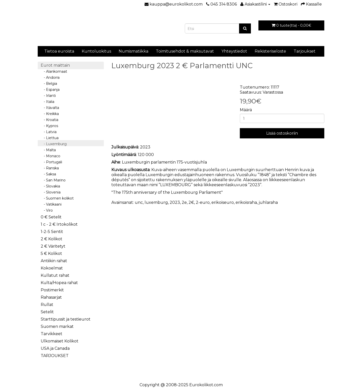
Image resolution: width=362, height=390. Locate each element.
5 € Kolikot (51, 253)
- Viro (47, 210)
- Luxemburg (54, 144)
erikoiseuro (222, 202)
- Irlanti (48, 95)
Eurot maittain (55, 65)
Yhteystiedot (234, 51)
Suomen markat (57, 326)
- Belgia (49, 83)
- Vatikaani (51, 204)
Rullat (47, 304)
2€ (191, 202)
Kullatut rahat (55, 275)
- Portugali (51, 162)
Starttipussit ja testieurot (65, 319)
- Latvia (49, 132)
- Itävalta (50, 107)
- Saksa (48, 174)
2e (184, 202)
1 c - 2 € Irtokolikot (59, 224)
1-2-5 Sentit (52, 231)
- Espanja (50, 89)
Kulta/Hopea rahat (59, 282)
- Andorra (50, 77)
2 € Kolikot (51, 239)
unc (139, 202)
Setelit (47, 311)
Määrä (246, 109)
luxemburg (156, 202)
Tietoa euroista (59, 51)
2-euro (203, 202)
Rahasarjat (51, 297)
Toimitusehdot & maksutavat (185, 51)
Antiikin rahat (54, 260)
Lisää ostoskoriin (282, 133)
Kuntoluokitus (96, 51)
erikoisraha (246, 202)
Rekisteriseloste (270, 51)
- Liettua (50, 138)
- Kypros (49, 126)
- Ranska (50, 168)
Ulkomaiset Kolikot (59, 341)
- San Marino (53, 180)
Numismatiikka (133, 51)
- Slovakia (50, 186)
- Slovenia (51, 192)
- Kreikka (50, 113)
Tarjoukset (304, 51)
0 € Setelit (51, 217)
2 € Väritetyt (53, 246)
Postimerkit (52, 290)
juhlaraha (268, 202)
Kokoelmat (52, 268)
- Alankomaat (54, 71)
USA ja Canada (55, 348)
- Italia (47, 101)
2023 (175, 202)
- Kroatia (49, 120)
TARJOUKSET (55, 355)
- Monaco (50, 156)
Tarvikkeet (51, 333)
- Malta (48, 150)
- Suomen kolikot (57, 198)
